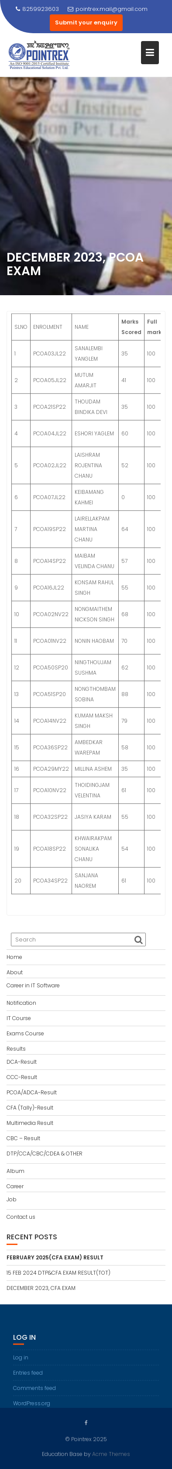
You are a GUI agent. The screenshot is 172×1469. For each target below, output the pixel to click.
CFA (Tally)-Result (30, 1107)
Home (14, 957)
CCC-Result (22, 1077)
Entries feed (28, 1377)
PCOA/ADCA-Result (32, 1092)
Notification (21, 1003)
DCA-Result (22, 1062)
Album (15, 1171)
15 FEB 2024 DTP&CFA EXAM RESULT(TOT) (58, 1272)
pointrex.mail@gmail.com (108, 9)
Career (15, 1186)
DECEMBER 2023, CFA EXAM (41, 1288)
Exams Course (25, 1033)
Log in (20, 1362)
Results (16, 1048)
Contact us (21, 1217)
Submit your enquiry (86, 22)
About (15, 972)
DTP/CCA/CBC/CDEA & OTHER (45, 1153)
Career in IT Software (33, 985)
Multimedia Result (30, 1123)
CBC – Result (23, 1138)
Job (12, 1199)
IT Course (19, 1018)
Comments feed (34, 1393)
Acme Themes (111, 1453)
